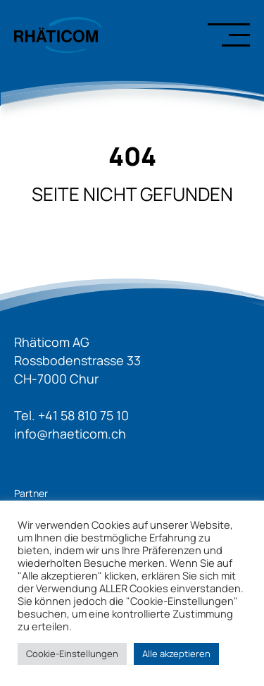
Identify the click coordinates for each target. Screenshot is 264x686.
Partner (31, 493)
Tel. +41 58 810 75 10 (71, 415)
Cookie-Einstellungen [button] (72, 653)
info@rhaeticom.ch (70, 433)
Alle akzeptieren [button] (176, 653)
